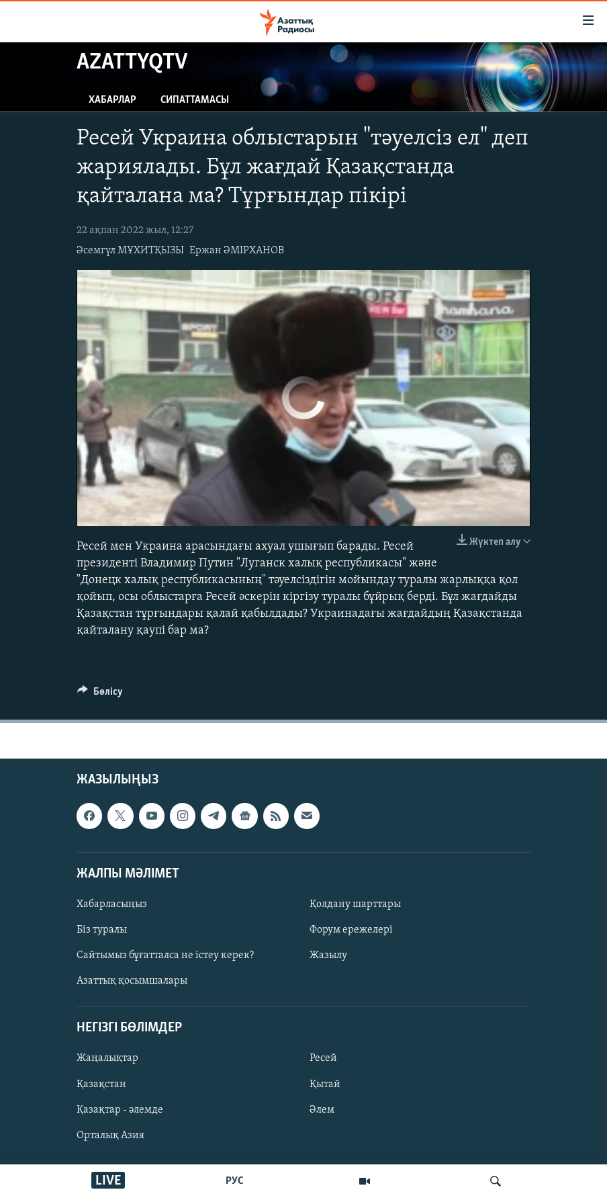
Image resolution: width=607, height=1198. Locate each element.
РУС (235, 1181)
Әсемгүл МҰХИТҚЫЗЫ (130, 250)
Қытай (325, 1083)
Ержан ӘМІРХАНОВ (236, 250)
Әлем (322, 1109)
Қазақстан (101, 1083)
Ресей (323, 1058)
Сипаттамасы (194, 100)
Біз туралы (102, 930)
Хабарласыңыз (112, 904)
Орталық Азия (110, 1134)
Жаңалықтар (107, 1058)
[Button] (100, 695)
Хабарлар (112, 100)
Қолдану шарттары (355, 904)
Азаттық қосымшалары (132, 981)
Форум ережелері (351, 930)
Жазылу (328, 955)
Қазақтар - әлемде (120, 1109)
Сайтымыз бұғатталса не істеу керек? (165, 955)
